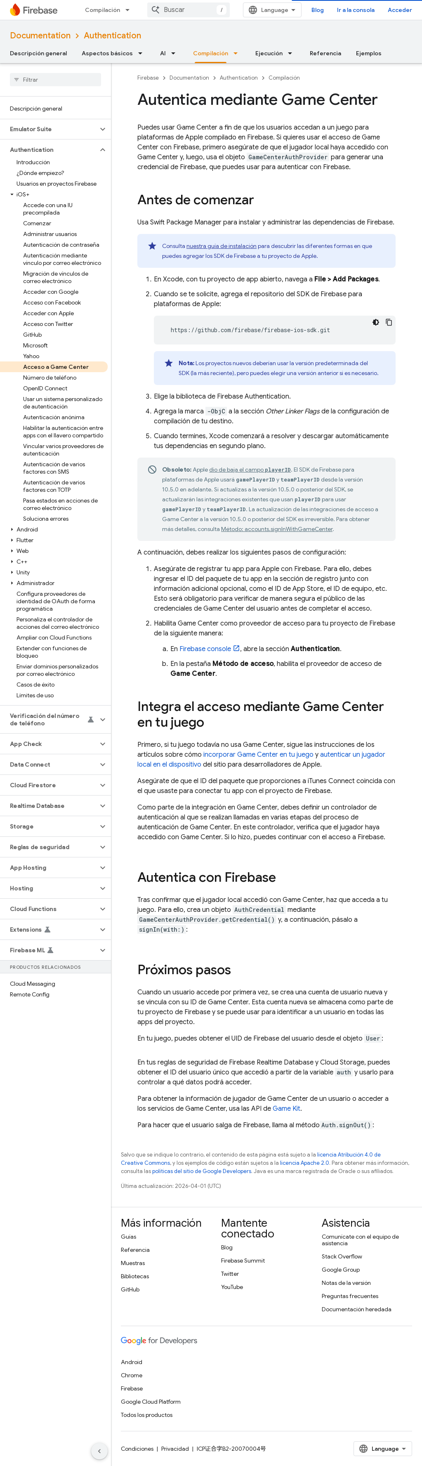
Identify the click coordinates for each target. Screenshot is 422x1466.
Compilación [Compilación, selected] (210, 53)
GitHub (130, 1289)
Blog (317, 10)
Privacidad (175, 1448)
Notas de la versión (346, 1283)
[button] (49, 129)
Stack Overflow (342, 1256)
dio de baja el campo (250, 469)
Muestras (133, 1263)
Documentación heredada (356, 1309)
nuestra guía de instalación (221, 246)
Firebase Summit (243, 1260)
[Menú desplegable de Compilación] (130, 10)
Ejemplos (369, 53)
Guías (128, 1236)
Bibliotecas (135, 1276)
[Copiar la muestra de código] (389, 322)
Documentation (40, 36)
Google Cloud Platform (151, 1401)
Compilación (102, 10)
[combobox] (188, 9)
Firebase (148, 77)
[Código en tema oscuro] (375, 322)
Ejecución (269, 53)
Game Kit (286, 1109)
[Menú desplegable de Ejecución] (292, 53)
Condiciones (137, 1448)
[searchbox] (55, 79)
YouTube (232, 1287)
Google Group (341, 1269)
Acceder (400, 10)
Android (131, 1362)
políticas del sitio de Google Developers (201, 1171)
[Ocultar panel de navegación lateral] (99, 1451)
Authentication (112, 36)
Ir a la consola (356, 10)
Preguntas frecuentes (350, 1296)
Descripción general (38, 53)
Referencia (325, 53)
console (205, 649)
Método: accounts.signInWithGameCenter (276, 529)
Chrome (131, 1375)
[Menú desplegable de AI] (176, 53)
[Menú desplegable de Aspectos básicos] (143, 53)
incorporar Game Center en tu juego (258, 755)
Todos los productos (146, 1415)
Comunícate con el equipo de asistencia (360, 1240)
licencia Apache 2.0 (304, 1162)
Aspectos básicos (107, 53)
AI (163, 53)
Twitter (230, 1273)
